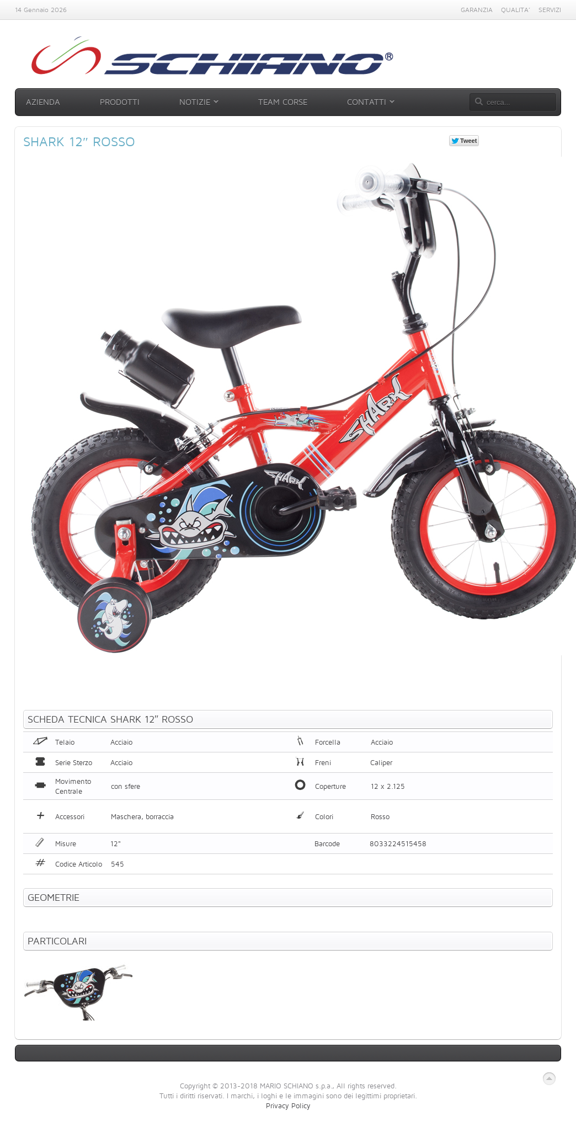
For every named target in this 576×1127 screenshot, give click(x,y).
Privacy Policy (288, 1105)
